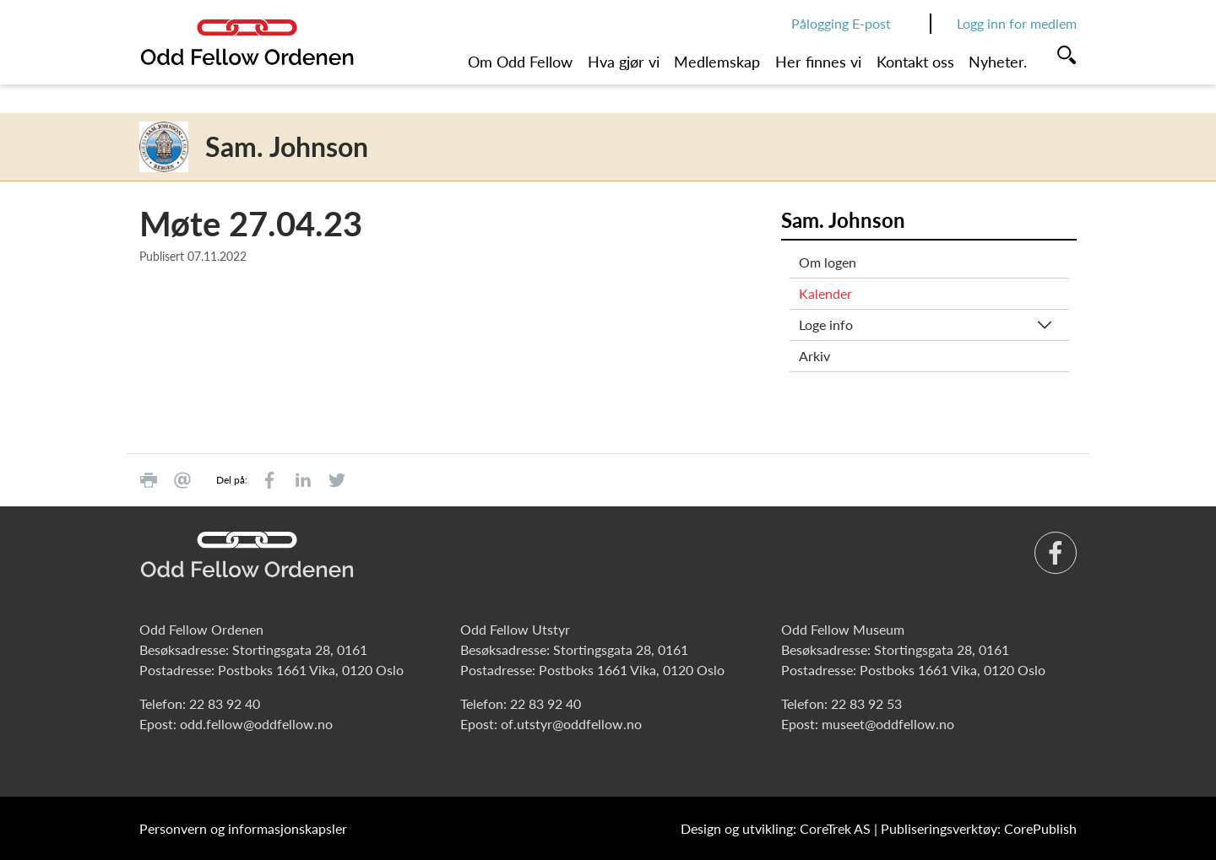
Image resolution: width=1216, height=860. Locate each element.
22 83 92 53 (866, 703)
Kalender (825, 293)
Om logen (827, 262)
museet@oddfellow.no (888, 724)
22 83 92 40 (224, 703)
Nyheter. (998, 61)
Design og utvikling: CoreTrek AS (776, 828)
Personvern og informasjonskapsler (243, 828)
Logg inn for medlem (1017, 23)
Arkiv (814, 356)
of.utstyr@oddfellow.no (571, 724)
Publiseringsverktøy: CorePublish (979, 828)
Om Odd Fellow (520, 61)
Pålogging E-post (841, 23)
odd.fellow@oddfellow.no (256, 724)
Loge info (826, 324)
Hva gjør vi (624, 61)
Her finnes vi (818, 61)
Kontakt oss (915, 61)
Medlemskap (717, 61)
